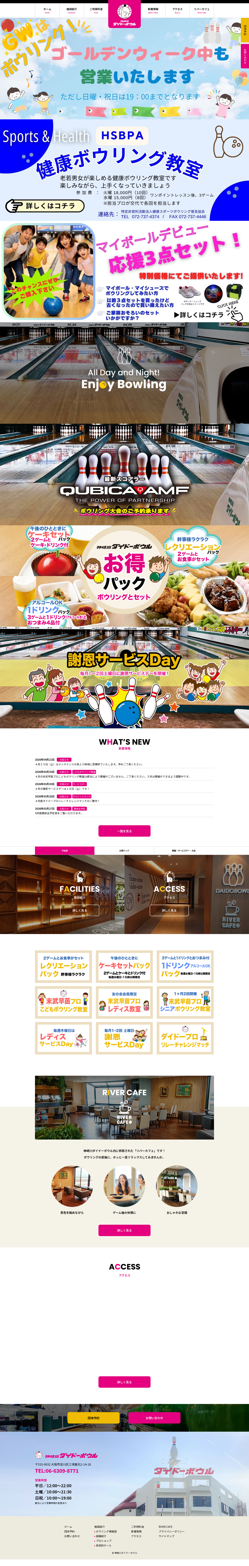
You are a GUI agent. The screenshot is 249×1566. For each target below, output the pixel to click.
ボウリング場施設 (106, 1538)
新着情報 (136, 1538)
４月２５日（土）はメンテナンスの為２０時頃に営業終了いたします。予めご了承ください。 (89, 764)
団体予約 (93, 1424)
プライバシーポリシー (172, 1538)
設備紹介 (101, 1543)
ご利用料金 (137, 1533)
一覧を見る (124, 831)
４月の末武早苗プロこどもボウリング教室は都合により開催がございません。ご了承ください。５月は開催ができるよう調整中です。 (113, 776)
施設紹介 (99, 1533)
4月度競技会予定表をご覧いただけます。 (59, 813)
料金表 (65, 853)
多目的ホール (103, 1552)
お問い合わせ (154, 1424)
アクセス (136, 1543)
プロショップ (103, 1547)
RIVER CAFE (165, 1533)
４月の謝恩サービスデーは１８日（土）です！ (62, 789)
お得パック (124, 853)
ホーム (68, 1533)
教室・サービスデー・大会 (183, 853)
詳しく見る (79, 917)
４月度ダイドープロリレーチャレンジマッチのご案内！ (67, 801)
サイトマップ (166, 1543)
